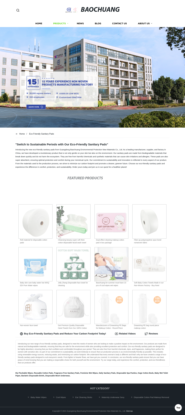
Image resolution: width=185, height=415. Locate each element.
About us (144, 23)
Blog (98, 23)
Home (38, 23)
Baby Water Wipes (40, 397)
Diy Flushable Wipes (24, 373)
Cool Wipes (62, 397)
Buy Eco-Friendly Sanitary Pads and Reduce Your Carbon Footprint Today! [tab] (63, 333)
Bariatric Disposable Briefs (32, 376)
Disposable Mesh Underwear (57, 376)
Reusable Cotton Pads (43, 373)
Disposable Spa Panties (127, 373)
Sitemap (129, 411)
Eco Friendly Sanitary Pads (41, 134)
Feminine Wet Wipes (89, 373)
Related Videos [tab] (125, 333)
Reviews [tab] (151, 333)
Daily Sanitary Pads (107, 373)
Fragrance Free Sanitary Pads (66, 373)
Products (59, 23)
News (80, 23)
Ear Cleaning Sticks (85, 397)
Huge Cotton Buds (146, 373)
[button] (17, 11)
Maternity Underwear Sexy (114, 397)
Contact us (119, 23)
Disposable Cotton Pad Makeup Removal (152, 397)
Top (178, 408)
